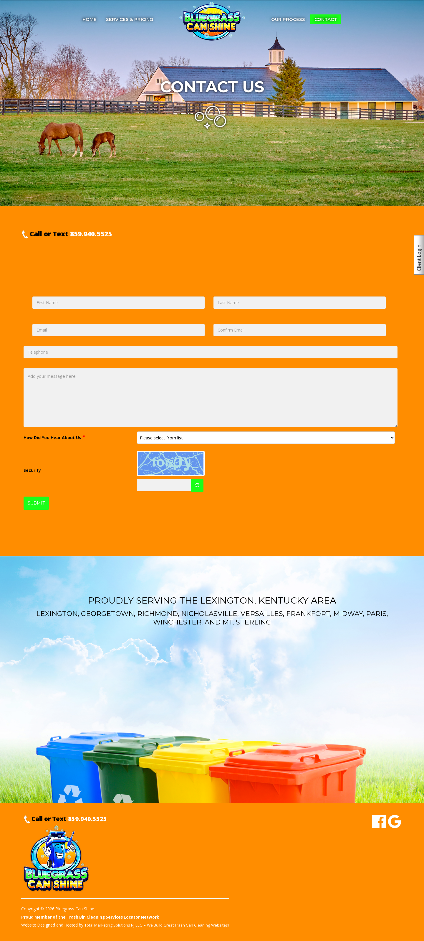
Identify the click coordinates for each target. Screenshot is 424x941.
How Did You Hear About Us (54, 437)
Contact (325, 19)
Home (89, 19)
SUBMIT (36, 503)
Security (32, 470)
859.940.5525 (91, 233)
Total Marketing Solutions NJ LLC (115, 925)
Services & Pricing (129, 19)
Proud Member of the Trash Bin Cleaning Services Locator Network (92, 917)
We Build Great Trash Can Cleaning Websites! (193, 925)
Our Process (288, 19)
